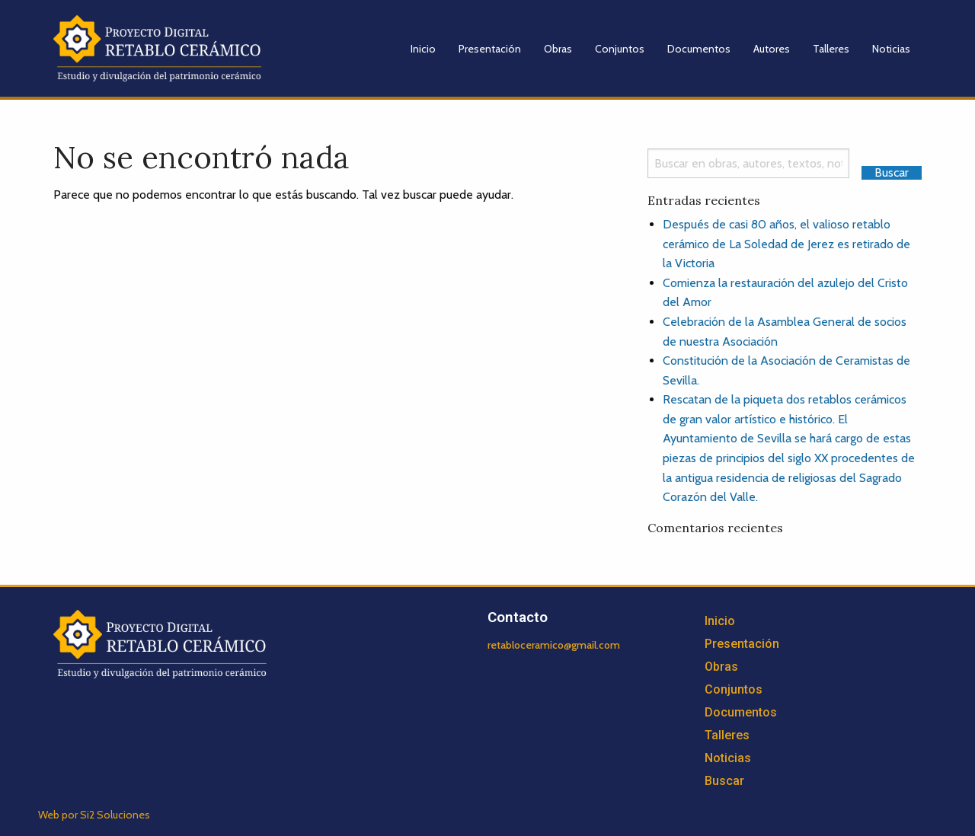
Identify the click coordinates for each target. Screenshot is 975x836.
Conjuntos (619, 49)
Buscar (724, 781)
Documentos (698, 49)
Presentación (490, 49)
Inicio (423, 49)
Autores (771, 49)
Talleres (831, 49)
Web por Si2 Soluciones (94, 815)
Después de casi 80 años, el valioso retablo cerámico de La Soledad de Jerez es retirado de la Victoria (786, 243)
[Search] (748, 163)
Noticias (891, 49)
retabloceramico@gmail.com (554, 645)
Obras (558, 49)
